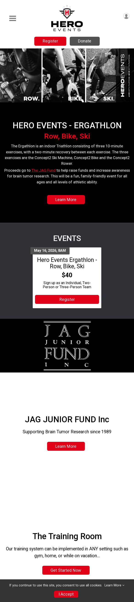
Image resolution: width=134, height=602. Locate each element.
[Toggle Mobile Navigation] (12, 18)
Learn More (65, 199)
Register (50, 41)
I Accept (66, 594)
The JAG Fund (44, 170)
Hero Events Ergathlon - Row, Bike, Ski (67, 263)
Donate (84, 41)
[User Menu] (126, 16)
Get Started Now (66, 570)
